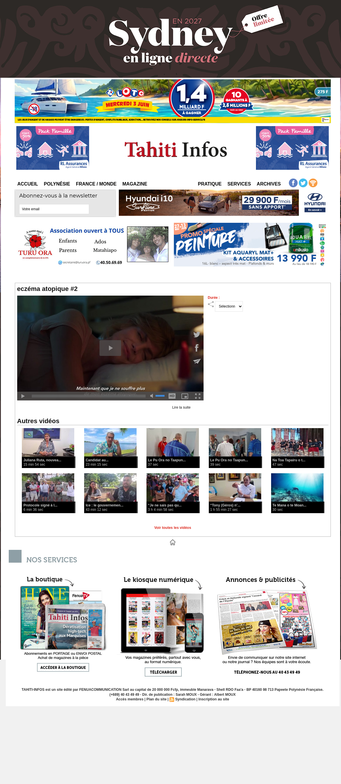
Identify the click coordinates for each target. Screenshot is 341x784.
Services (239, 183)
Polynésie (57, 183)
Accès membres (130, 699)
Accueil (27, 183)
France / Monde (96, 183)
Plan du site (157, 699)
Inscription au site (213, 699)
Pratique (210, 183)
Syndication (185, 699)
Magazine (134, 183)
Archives (269, 183)
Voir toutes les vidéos (172, 528)
